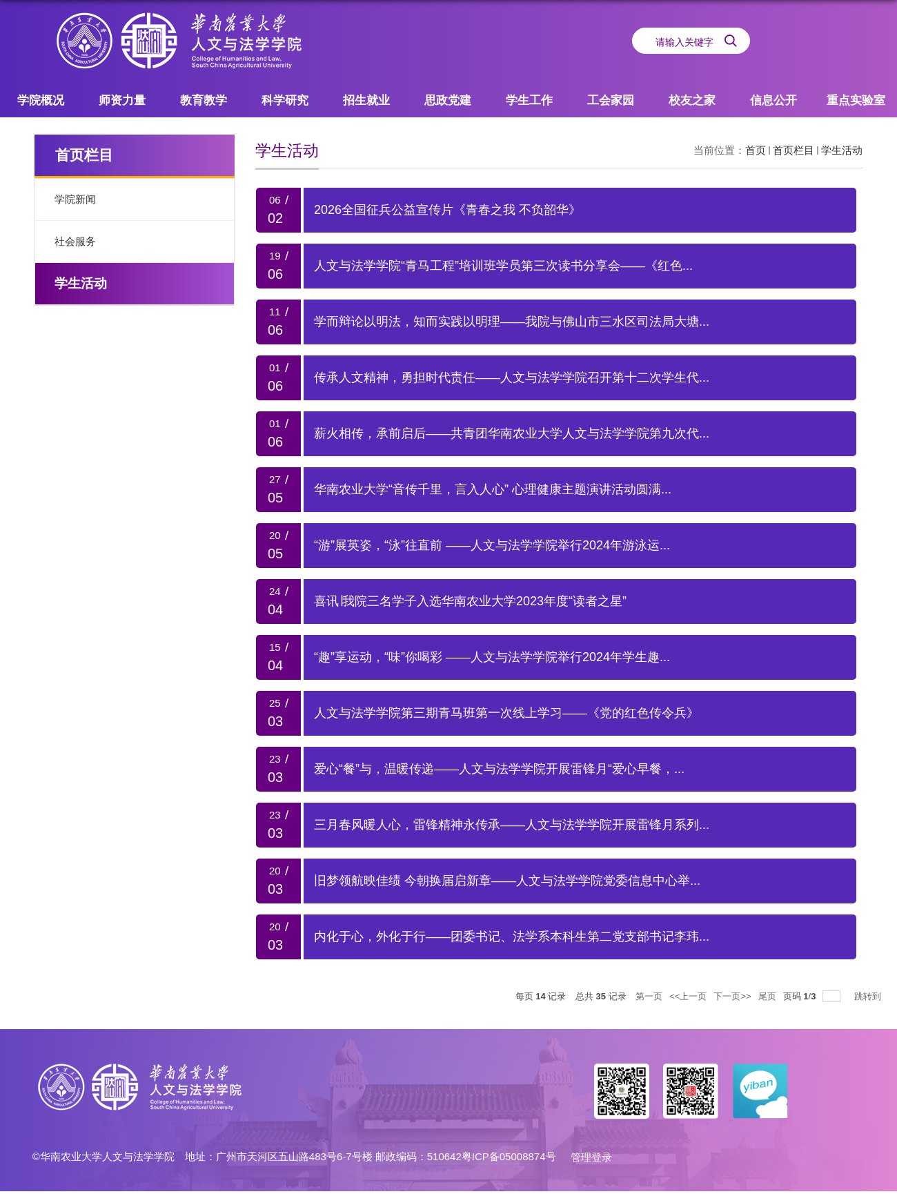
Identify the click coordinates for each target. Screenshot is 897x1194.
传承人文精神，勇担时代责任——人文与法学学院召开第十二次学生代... (511, 377)
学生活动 (841, 150)
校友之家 (692, 100)
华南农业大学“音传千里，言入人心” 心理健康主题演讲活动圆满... (492, 489)
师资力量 (122, 100)
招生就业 (366, 100)
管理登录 (591, 1157)
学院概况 (40, 100)
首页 (755, 150)
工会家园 (610, 100)
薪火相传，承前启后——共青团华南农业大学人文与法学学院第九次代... (511, 433)
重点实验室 (856, 100)
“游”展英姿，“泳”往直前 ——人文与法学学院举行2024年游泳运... (492, 545)
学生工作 (529, 100)
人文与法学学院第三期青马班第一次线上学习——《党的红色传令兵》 (506, 713)
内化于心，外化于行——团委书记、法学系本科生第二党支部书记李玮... (511, 936)
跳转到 (869, 996)
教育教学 (203, 100)
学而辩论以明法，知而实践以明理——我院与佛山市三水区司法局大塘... (511, 322)
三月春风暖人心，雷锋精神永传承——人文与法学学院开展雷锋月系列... (511, 825)
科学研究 (285, 100)
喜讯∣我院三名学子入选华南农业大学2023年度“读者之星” (470, 601)
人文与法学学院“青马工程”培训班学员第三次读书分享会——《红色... (503, 266)
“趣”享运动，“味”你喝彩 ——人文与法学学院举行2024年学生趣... (492, 657)
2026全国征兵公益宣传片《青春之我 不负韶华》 (447, 210)
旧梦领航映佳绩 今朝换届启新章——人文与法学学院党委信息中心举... (507, 881)
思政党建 (447, 100)
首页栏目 (793, 150)
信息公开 (773, 100)
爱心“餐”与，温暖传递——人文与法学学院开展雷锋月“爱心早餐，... (499, 769)
